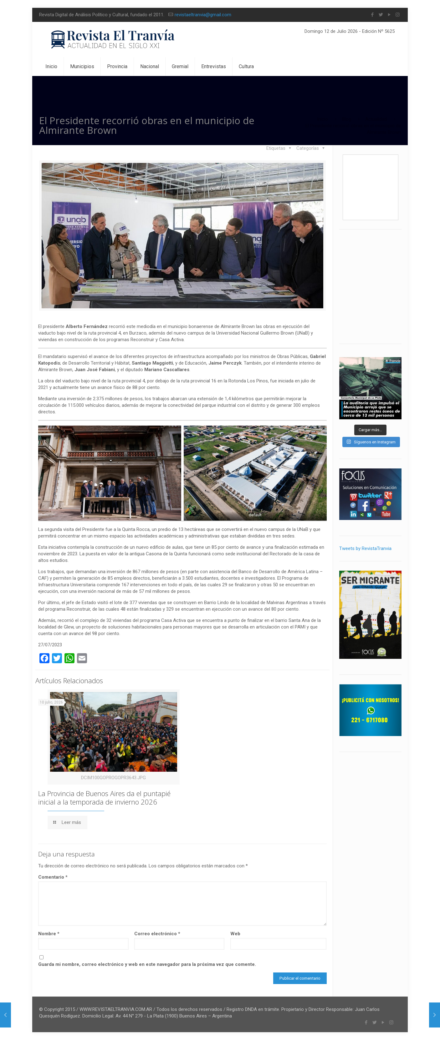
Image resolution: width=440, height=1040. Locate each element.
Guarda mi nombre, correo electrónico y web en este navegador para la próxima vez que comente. (147, 964)
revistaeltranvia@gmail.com (203, 15)
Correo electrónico (157, 934)
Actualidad (376, 119)
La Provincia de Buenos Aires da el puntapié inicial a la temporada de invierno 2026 (104, 797)
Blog (346, 119)
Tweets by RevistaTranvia (365, 548)
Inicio (322, 119)
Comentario (53, 877)
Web (235, 934)
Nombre (48, 934)
